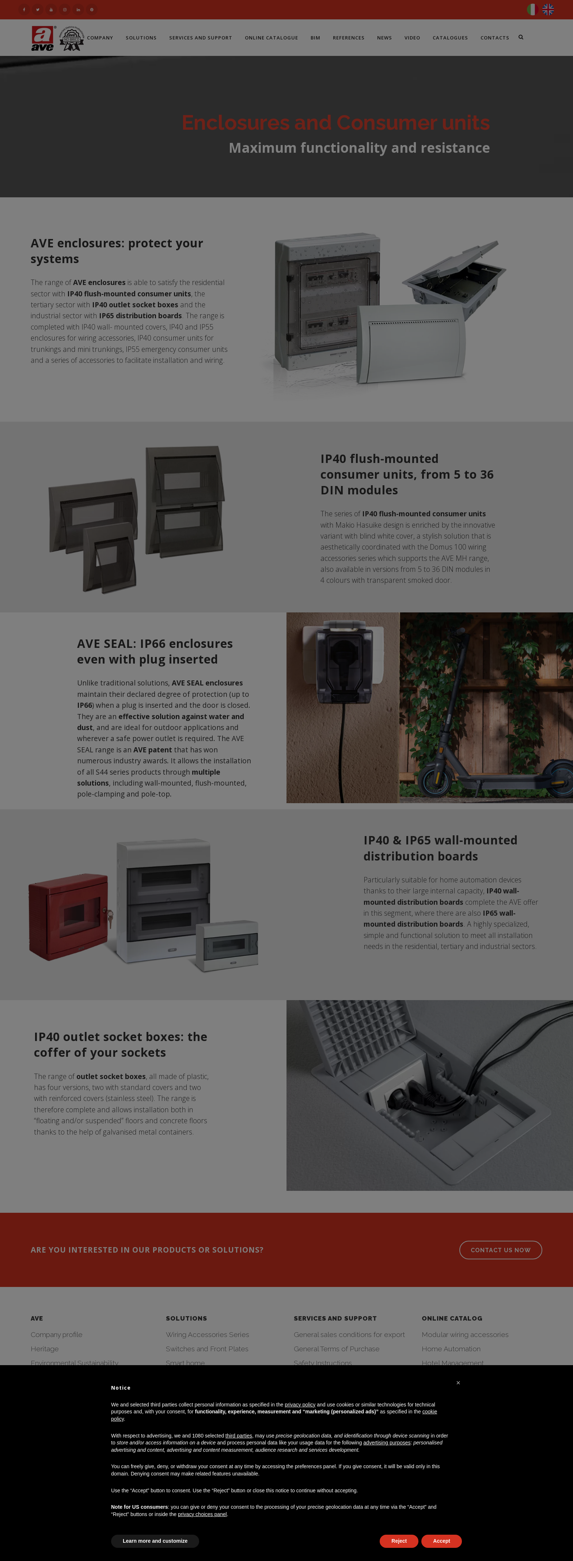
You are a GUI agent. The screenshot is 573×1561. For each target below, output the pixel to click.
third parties (238, 1436)
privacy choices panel (202, 1514)
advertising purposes (386, 1443)
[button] (458, 1383)
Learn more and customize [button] (155, 1541)
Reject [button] (399, 1541)
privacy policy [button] (300, 1405)
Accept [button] (441, 1541)
